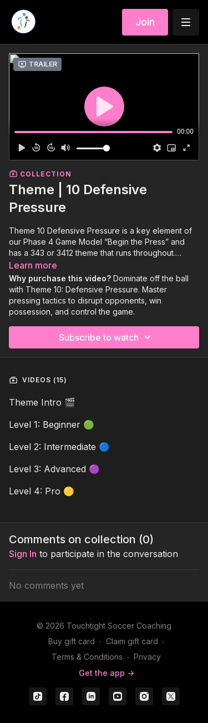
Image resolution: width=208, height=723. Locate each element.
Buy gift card (71, 641)
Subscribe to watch (106, 337)
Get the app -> (106, 673)
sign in (23, 553)
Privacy (147, 656)
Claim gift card (132, 641)
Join (145, 22)
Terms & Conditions (87, 656)
